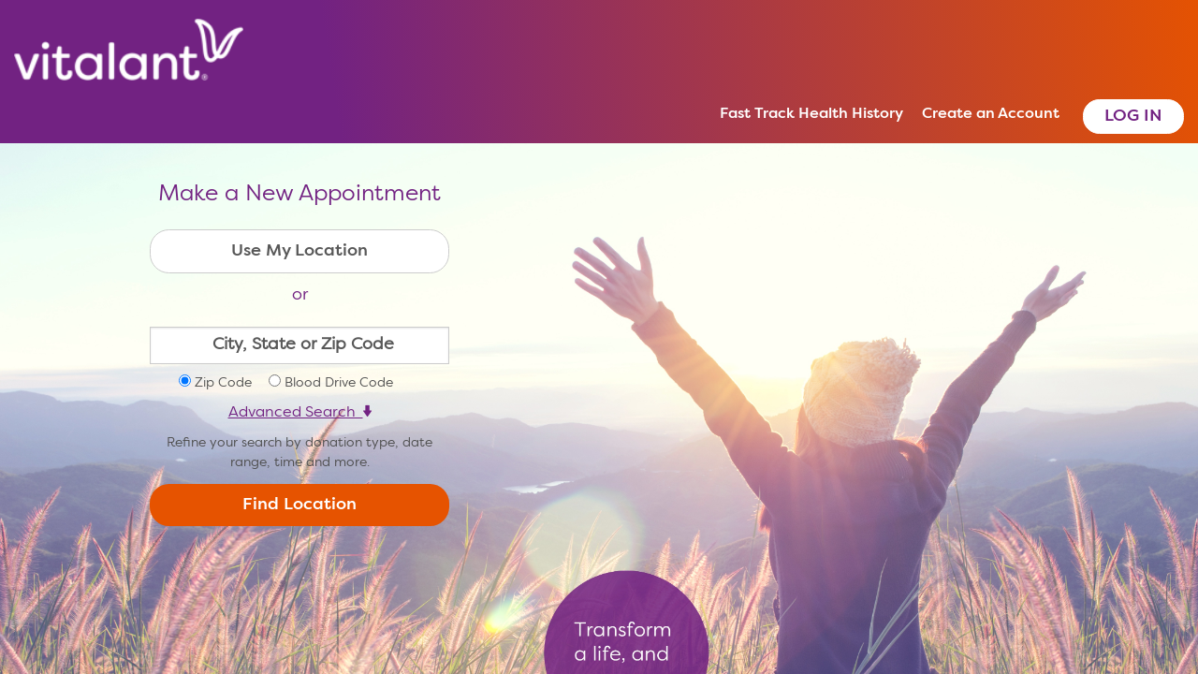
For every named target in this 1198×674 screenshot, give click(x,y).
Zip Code (223, 382)
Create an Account (990, 114)
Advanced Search (300, 412)
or (300, 294)
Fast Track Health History (811, 114)
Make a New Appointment (299, 194)
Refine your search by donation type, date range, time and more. (299, 452)
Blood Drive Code (339, 382)
